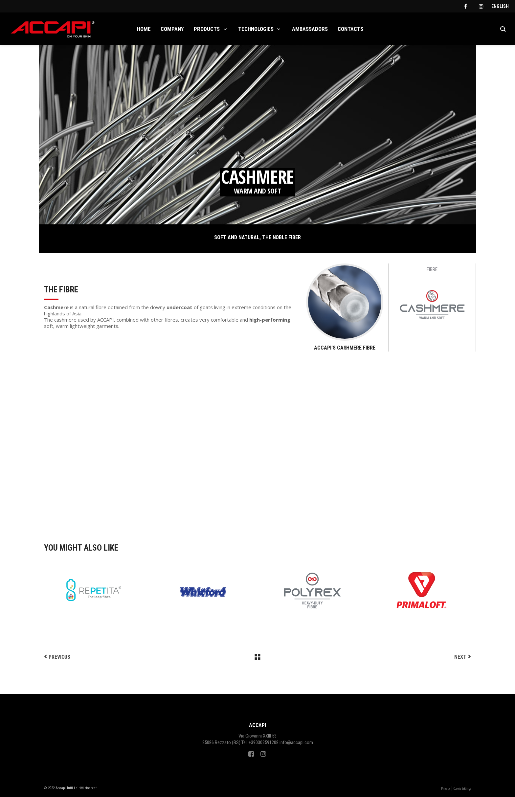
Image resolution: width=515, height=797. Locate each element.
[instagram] (481, 6)
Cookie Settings (462, 788)
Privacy (445, 788)
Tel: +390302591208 (260, 742)
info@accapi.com (296, 742)
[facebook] (465, 6)
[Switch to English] (500, 6)
